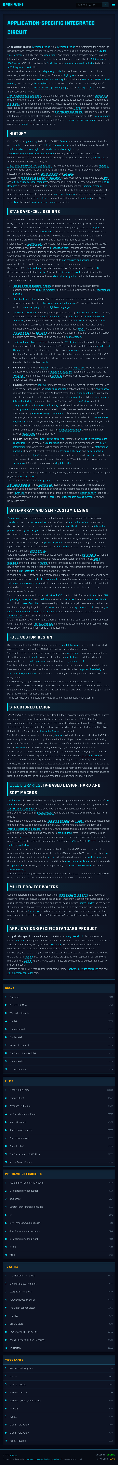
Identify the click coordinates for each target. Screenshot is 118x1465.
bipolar (17, 145)
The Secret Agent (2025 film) (59, 1154)
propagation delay (59, 248)
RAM (90, 79)
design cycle (28, 433)
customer (56, 944)
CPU (106, 595)
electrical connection (55, 389)
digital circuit (52, 443)
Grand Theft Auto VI (59, 1425)
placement (79, 367)
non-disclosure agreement (21, 808)
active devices (38, 522)
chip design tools (52, 71)
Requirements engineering (27, 286)
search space (103, 389)
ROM (84, 79)
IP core (92, 595)
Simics (102, 320)
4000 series (14, 63)
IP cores (51, 497)
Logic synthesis (21, 342)
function (91, 455)
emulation (18, 320)
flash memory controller (20, 973)
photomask (74, 397)
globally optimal (85, 393)
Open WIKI (13, 4)
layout (96, 227)
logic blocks (14, 103)
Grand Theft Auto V (59, 1433)
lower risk (19, 493)
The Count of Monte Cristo (59, 1053)
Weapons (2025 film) (59, 1106)
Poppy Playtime (59, 1441)
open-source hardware (77, 861)
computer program (33, 307)
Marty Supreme (59, 1122)
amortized (27, 124)
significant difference (19, 484)
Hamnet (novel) (59, 1029)
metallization (72, 526)
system (51, 607)
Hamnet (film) (59, 1098)
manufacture (82, 401)
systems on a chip (84, 607)
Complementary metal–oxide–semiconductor (31, 153)
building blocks (42, 83)
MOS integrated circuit (19, 67)
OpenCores (16, 865)
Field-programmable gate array (24, 95)
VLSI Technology (49, 173)
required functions (45, 290)
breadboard (101, 95)
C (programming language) (59, 1191)
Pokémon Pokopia (59, 1392)
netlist (42, 272)
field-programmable (47, 579)
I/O (46, 186)
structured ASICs (55, 595)
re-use (50, 857)
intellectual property (58, 820)
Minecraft (59, 1409)
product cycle (94, 857)
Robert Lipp (99, 157)
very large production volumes (81, 120)
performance (46, 231)
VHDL (91, 87)
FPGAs (77, 107)
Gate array (13, 518)
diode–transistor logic (27, 149)
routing (42, 385)
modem (29, 956)
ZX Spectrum (19, 182)
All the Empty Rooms (59, 1162)
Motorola (103, 165)
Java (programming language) (59, 1231)
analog (35, 657)
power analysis (95, 451)
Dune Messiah (59, 1061)
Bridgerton (59, 1348)
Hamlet (59, 1021)
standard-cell (45, 165)
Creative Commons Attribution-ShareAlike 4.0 (43, 1459)
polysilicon (85, 198)
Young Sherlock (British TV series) (59, 1340)
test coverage (73, 337)
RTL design (70, 342)
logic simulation (50, 316)
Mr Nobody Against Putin (59, 1114)
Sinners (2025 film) (59, 1090)
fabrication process (27, 476)
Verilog (81, 87)
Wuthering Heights (59, 1013)
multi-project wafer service (73, 894)
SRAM (103, 599)
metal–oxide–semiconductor (79, 63)
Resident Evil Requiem (59, 1368)
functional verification (87, 312)
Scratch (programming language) (59, 1207)
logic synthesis (34, 268)
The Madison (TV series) (59, 1276)
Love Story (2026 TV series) (59, 1332)
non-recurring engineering (68, 112)
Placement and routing (46, 405)
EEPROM (99, 79)
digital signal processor (20, 599)
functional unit (15, 615)
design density (88, 493)
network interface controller (83, 969)
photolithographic (53, 542)
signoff (36, 455)
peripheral (45, 599)
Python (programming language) (59, 1183)
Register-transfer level (25, 299)
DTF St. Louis (59, 1324)
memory (59, 79)
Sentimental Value (59, 1138)
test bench (74, 316)
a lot (106, 853)
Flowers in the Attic (59, 1045)
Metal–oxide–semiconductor (22, 165)
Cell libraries (25, 785)
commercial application (33, 177)
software (79, 320)
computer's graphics (93, 186)
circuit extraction (56, 439)
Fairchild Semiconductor (56, 145)
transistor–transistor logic (58, 149)
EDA (21, 571)
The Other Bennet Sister (59, 1308)
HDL (98, 268)
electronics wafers (78, 522)
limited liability (86, 903)
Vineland (59, 997)
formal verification (94, 316)
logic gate (69, 75)
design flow (44, 480)
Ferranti (64, 141)
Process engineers (43, 623)
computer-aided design (90, 669)
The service (34, 911)
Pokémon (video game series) (59, 1400)
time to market (38, 550)
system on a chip (76, 661)
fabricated (52, 63)
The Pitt (59, 1316)
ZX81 (106, 177)
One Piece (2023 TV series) (59, 1283)
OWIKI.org (13, 1455)
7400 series (97, 59)
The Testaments (59, 1069)
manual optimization (70, 429)
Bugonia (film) (59, 1146)
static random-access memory (77, 497)
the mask (20, 747)
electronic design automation (47, 413)
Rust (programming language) (59, 1223)
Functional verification (25, 312)
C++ (59, 1215)
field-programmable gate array (24, 583)
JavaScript (59, 1199)
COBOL (59, 1247)
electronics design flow (65, 276)
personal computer (37, 182)
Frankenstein (59, 1037)
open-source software (80, 865)
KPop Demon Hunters (59, 1130)
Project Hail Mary (59, 1005)
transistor (13, 522)
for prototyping (102, 116)
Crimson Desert (59, 1384)
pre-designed (72, 657)
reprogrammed (21, 332)
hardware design (16, 869)
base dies (41, 198)
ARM (73, 841)
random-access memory (44, 202)
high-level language (59, 307)
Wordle (59, 1376)
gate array (31, 141)
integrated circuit (41, 47)
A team (47, 286)
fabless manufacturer (19, 845)
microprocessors (44, 79)
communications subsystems (29, 611)
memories (92, 599)
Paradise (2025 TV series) (59, 1300)
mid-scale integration (65, 194)
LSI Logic (68, 173)
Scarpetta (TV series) (59, 1292)
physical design (30, 530)
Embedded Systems (50, 731)
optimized (57, 375)
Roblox (59, 1417)
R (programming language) (59, 1239)
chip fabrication (63, 463)
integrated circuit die (61, 371)
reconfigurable (30, 603)
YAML (59, 1255)
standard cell (34, 243)
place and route (28, 409)
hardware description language (50, 87)
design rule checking (70, 451)
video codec (50, 55)
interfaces (68, 599)
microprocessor (38, 661)
